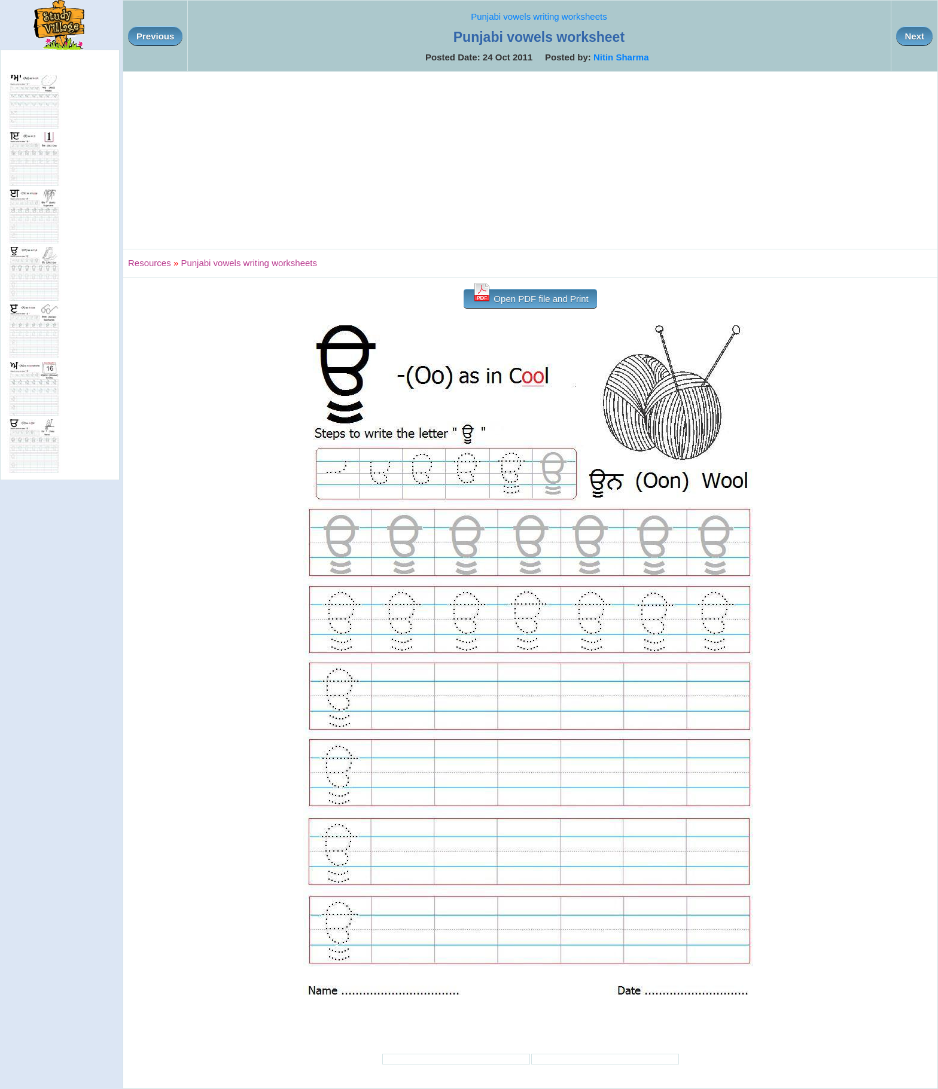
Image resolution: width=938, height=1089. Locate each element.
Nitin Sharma (621, 57)
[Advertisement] (531, 160)
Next (914, 36)
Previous (155, 36)
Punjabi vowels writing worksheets (539, 16)
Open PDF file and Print (530, 296)
